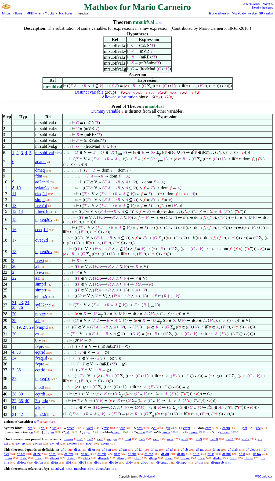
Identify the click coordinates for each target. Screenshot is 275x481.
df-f (68, 462)
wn (30, 428)
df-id (138, 458)
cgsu (87, 432)
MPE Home (34, 13)
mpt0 (39, 387)
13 (14, 205)
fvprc (39, 346)
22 (14, 278)
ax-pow (72, 443)
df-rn (233, 458)
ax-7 (170, 439)
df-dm (217, 458)
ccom (226, 428)
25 (14, 307)
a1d (38, 407)
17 (14, 240)
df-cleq (251, 449)
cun (122, 428)
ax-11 (230, 439)
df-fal (139, 449)
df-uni (54, 458)
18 (14, 251)
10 (18, 188)
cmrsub (225, 432)
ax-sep (37, 443)
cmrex (193, 432)
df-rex (68, 454)
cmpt (186, 428)
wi (43, 428)
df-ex (154, 449)
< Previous (251, 4)
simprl (40, 284)
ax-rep (20, 443)
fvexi (39, 260)
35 (21, 400)
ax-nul (54, 443)
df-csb (148, 454)
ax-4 (128, 439)
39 (21, 394)
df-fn (54, 462)
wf (245, 428)
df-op (38, 458)
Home (18, 13)
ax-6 (156, 439)
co (31, 432)
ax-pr (89, 443)
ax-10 (214, 439)
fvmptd (41, 327)
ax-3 (100, 439)
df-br (86, 458)
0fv (38, 340)
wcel (89, 428)
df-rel (169, 458)
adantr (40, 161)
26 (21, 307)
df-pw (257, 454)
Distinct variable (89, 92)
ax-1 (80, 439)
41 (14, 407)
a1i (38, 266)
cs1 (67, 432)
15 (14, 219)
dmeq (40, 170)
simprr (40, 290)
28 (14, 320)
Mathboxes (65, 13)
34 (14, 358)
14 (21, 211)
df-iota (21, 462)
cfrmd (116, 432)
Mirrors (6, 13)
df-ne (37, 454)
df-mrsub (217, 462)
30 (14, 334)
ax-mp (68, 439)
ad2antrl (42, 182)
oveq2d (41, 240)
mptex (40, 314)
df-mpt (121, 458)
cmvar (166, 432)
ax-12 (246, 439)
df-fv (129, 462)
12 (14, 211)
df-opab (103, 458)
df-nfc (21, 454)
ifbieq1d (42, 211)
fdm (38, 176)
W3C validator (263, 476)
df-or (91, 449)
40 (27, 400)
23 (21, 302)
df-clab (233, 449)
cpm (51, 432)
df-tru (123, 449)
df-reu (85, 454)
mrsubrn (80, 469)
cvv (106, 428)
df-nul (226, 454)
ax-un (105, 443)
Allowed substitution (120, 97)
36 (18, 370)
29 (31, 327)
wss (140, 428)
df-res (249, 458)
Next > (268, 4)
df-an (77, 449)
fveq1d (41, 205)
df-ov (144, 462)
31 (14, 414)
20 (14, 266)
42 (21, 414)
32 (14, 400)
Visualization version (244, 13)
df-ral (52, 454)
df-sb (184, 449)
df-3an (106, 449)
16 (14, 229)
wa (54, 428)
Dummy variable (105, 111)
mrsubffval (44, 152)
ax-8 (185, 439)
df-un (181, 454)
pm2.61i (42, 414)
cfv (258, 428)
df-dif (165, 454)
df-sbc (132, 454)
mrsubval (57, 469)
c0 (155, 428)
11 (14, 193)
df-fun (38, 462)
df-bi (64, 449)
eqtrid (40, 352)
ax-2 (90, 439)
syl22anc (42, 305)
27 (25, 327)
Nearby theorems (262, 7)
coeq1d (41, 229)
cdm (208, 428)
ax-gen (112, 439)
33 (18, 352)
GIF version (266, 13)
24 (27, 302)
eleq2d (41, 193)
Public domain (147, 476)
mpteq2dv (43, 219)
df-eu (216, 449)
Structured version (219, 13)
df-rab (101, 454)
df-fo (97, 462)
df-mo (200, 449)
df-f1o (113, 462)
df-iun (71, 458)
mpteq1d (42, 378)
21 (14, 302)
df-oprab (162, 462)
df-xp (153, 458)
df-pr (23, 458)
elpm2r (41, 296)
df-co (201, 458)
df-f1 (82, 462)
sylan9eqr (43, 188)
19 (18, 327)
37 (14, 378)
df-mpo (181, 462)
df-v (117, 454)
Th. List (49, 13)
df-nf (169, 449)
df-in (196, 454)
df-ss (211, 454)
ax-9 (199, 439)
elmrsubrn (103, 469)
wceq (70, 428)
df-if (242, 454)
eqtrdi (40, 394)
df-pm (199, 462)
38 (14, 394)
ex (37, 334)
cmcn (141, 432)
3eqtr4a (41, 400)
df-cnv (185, 458)
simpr (40, 199)
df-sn (8, 458)
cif (169, 428)
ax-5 (142, 439)
